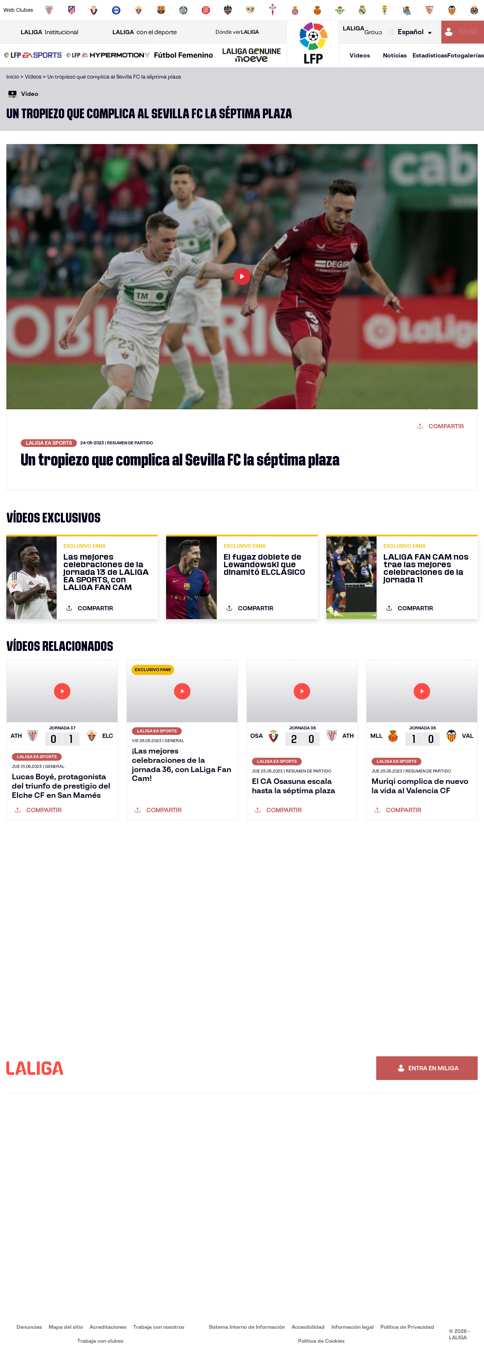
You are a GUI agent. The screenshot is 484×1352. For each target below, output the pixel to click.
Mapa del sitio (66, 1327)
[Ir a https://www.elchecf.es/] (138, 10)
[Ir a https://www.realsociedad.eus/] (407, 10)
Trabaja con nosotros (158, 1327)
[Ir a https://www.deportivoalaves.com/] (116, 10)
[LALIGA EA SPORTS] (33, 56)
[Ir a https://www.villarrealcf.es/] (474, 10)
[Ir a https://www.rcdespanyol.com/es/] (295, 10)
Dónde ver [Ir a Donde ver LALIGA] (237, 32)
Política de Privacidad (407, 1327)
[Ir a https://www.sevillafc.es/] (429, 10)
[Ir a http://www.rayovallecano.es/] (250, 10)
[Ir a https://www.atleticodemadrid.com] (71, 10)
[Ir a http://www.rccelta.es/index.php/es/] (272, 10)
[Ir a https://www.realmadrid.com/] (362, 10)
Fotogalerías (465, 55)
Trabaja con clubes (100, 1341)
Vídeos (360, 55)
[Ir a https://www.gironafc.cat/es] (206, 10)
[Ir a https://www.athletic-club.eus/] (49, 10)
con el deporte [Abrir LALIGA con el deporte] (144, 32)
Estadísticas (430, 55)
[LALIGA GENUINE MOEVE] (252, 56)
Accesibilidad (308, 1327)
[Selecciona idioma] (412, 32)
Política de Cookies (321, 1341)
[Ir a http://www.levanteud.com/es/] (227, 10)
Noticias (395, 55)
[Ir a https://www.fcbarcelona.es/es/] (161, 10)
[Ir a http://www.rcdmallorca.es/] (317, 10)
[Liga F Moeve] (184, 56)
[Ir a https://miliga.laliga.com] (462, 32)
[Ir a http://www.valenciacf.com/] (452, 10)
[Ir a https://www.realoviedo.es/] (384, 10)
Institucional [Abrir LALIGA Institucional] (49, 32)
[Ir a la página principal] (313, 63)
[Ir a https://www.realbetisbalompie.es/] (340, 10)
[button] (33, 55)
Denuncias (29, 1327)
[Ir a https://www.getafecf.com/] (183, 10)
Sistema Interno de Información (247, 1327)
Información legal (352, 1327)
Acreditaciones (108, 1327)
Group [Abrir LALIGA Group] (362, 32)
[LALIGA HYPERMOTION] (108, 55)
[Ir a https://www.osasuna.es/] (94, 10)
